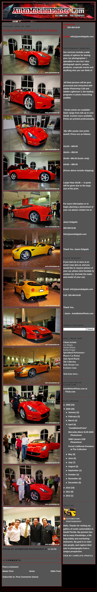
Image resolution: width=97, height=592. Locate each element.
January (72, 412)
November (73, 478)
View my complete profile (78, 556)
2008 (68, 405)
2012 (68, 496)
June (70, 458)
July (70, 462)
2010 (68, 488)
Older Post (56, 571)
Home (32, 571)
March (71, 420)
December (73, 482)
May (70, 454)
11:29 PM (52, 549)
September (73, 470)
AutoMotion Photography (74, 520)
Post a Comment (10, 567)
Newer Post (8, 571)
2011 (68, 492)
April (70, 424)
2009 (68, 409)
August (71, 466)
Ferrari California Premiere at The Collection (30, 30)
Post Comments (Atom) (27, 577)
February (72, 416)
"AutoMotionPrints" (77, 428)
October (72, 474)
